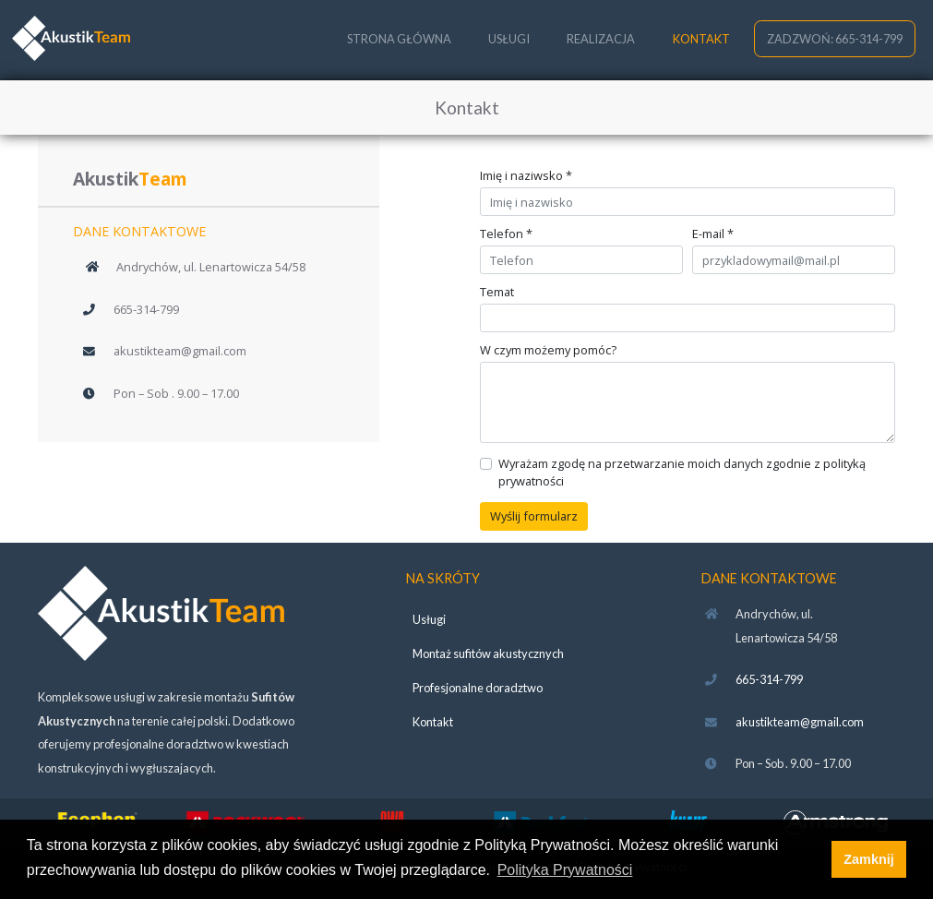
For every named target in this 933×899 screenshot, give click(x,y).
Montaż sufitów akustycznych (488, 653)
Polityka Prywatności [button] (565, 870)
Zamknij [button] (868, 859)
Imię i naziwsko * (526, 176)
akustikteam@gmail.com (180, 350)
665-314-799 (146, 309)
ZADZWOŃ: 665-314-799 (835, 38)
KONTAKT (701, 38)
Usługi (429, 619)
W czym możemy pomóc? (548, 350)
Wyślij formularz (534, 516)
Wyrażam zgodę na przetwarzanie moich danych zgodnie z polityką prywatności (682, 472)
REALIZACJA (601, 38)
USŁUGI (509, 38)
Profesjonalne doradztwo (478, 687)
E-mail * (713, 234)
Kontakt (433, 721)
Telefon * (506, 234)
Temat (497, 292)
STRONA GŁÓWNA (399, 38)
